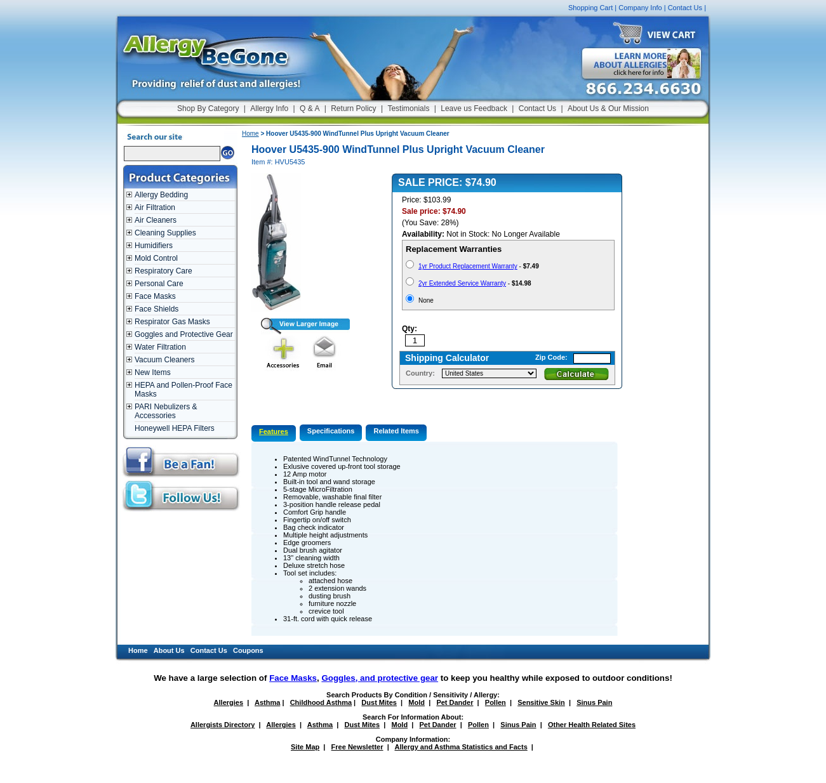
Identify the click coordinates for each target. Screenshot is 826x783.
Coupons (248, 650)
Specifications (331, 431)
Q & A (309, 108)
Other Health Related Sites (592, 724)
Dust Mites (379, 702)
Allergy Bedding (161, 194)
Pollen (495, 702)
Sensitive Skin (541, 702)
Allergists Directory (222, 724)
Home (250, 133)
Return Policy (353, 108)
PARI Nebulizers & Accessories (166, 411)
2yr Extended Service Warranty (462, 283)
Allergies (228, 702)
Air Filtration (155, 207)
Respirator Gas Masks (172, 321)
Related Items (396, 431)
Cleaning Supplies (165, 232)
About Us (169, 650)
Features (273, 431)
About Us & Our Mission (608, 108)
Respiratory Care (163, 270)
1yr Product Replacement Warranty (467, 266)
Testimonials (408, 108)
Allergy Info (269, 108)
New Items (153, 372)
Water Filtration (160, 347)
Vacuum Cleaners (165, 359)
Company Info (640, 7)
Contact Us (685, 7)
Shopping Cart (590, 7)
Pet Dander (454, 702)
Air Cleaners (156, 220)
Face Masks (155, 296)
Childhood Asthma (321, 702)
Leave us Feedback (474, 108)
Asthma (267, 702)
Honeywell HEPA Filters (175, 428)
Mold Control (156, 258)
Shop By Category (208, 108)
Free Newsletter (357, 747)
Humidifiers (154, 245)
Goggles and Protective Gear (184, 334)
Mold (416, 702)
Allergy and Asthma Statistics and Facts (460, 747)
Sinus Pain (594, 702)
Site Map (305, 747)
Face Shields (156, 309)
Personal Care (159, 283)
